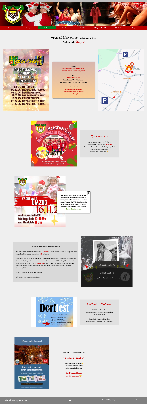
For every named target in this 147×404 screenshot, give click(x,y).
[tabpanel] (73, 39)
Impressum (136, 28)
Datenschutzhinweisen (53, 41)
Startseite (11, 28)
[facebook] (70, 400)
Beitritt (82, 28)
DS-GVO (118, 28)
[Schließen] (69, 25)
